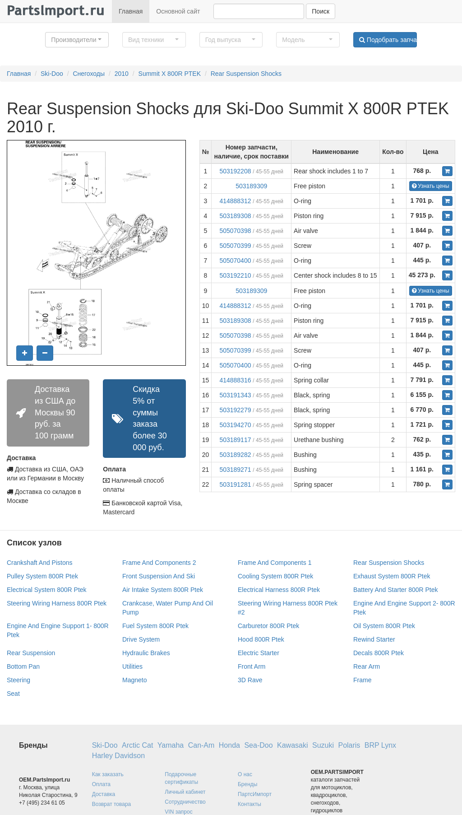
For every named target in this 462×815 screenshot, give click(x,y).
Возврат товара (111, 804)
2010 (122, 73)
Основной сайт (178, 11)
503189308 (235, 215)
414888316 (235, 380)
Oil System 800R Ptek (384, 625)
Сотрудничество (185, 802)
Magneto (134, 680)
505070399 (235, 245)
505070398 (235, 230)
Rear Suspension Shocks (246, 73)
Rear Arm (366, 666)
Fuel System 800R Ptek (155, 625)
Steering (18, 680)
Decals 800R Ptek (378, 653)
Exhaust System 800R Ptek (391, 576)
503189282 (235, 454)
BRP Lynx (380, 745)
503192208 (235, 171)
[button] (77, 39)
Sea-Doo (258, 745)
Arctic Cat (137, 745)
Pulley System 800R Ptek (42, 576)
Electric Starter (258, 653)
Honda (229, 745)
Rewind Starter (374, 639)
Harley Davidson (118, 755)
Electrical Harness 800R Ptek (279, 589)
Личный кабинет (185, 792)
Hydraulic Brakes (146, 653)
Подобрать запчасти (388, 39)
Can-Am (201, 745)
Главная (131, 11)
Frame (362, 680)
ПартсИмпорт (255, 794)
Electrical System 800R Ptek (47, 589)
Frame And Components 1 (274, 562)
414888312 (235, 201)
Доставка (104, 794)
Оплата (101, 784)
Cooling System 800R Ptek (275, 576)
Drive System (141, 639)
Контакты (249, 804)
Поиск (320, 11)
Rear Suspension (31, 653)
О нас (245, 774)
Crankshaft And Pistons (40, 562)
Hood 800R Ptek (261, 639)
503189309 (251, 186)
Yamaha (170, 745)
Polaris (349, 745)
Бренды (247, 784)
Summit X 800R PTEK (170, 73)
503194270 (235, 424)
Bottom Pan (23, 666)
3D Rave (250, 680)
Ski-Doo (52, 73)
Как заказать (108, 774)
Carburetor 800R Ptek (268, 625)
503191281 (235, 484)
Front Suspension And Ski (158, 576)
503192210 (235, 275)
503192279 (235, 410)
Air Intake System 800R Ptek (162, 589)
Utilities (132, 666)
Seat (13, 693)
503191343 (235, 395)
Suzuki (323, 745)
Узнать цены (430, 186)
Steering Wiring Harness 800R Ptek (56, 603)
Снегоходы (89, 73)
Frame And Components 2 (159, 562)
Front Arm (251, 666)
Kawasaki (292, 745)
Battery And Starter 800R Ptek (395, 589)
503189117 (235, 439)
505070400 (235, 260)
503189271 (235, 469)
